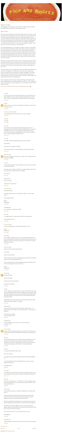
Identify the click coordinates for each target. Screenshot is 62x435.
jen (4, 103)
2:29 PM (6, 303)
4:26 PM (6, 345)
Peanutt (5, 370)
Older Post (34, 428)
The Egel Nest (6, 188)
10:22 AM (6, 185)
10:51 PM (6, 108)
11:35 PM (6, 122)
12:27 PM (6, 232)
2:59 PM (6, 385)
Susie (5, 93)
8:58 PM (6, 367)
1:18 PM (6, 416)
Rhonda (5, 235)
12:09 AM (6, 135)
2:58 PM (6, 317)
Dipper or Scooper (5, 25)
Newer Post (3, 428)
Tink (5, 337)
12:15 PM (6, 211)
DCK (5, 379)
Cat (4, 289)
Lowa (5, 138)
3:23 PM (6, 325)
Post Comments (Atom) (10, 431)
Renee (5, 214)
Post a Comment (4, 426)
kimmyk (5, 273)
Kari (5, 162)
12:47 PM (6, 270)
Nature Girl (6, 329)
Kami (5, 118)
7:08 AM (6, 159)
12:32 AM (6, 151)
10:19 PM (6, 100)
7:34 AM (6, 175)
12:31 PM (6, 243)
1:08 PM (6, 285)
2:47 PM (6, 423)
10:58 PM (6, 115)
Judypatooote (6, 154)
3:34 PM (6, 334)
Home (19, 428)
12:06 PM (6, 204)
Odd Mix (5, 389)
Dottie (5, 125)
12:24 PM (6, 221)
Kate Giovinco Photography (9, 111)
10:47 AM (6, 375)
